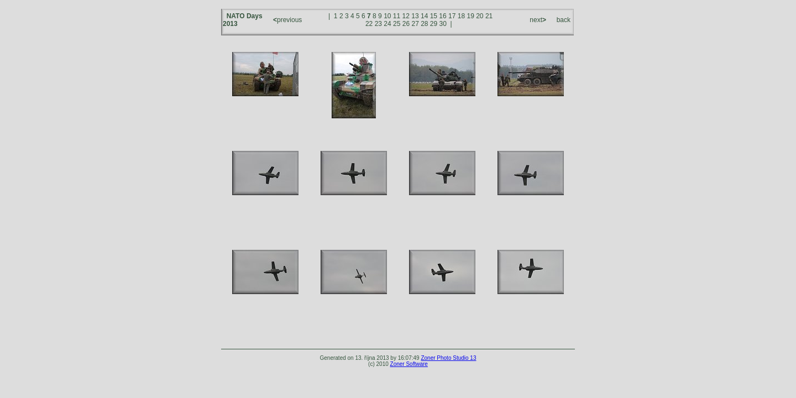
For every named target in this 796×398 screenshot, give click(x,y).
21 (489, 16)
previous (288, 20)
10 (387, 16)
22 (369, 24)
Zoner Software (409, 364)
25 (396, 24)
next (537, 20)
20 (479, 16)
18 (461, 16)
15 (433, 16)
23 (378, 24)
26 (406, 24)
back (563, 20)
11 (396, 16)
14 (424, 16)
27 (414, 24)
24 (387, 24)
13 (414, 16)
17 (451, 16)
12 (406, 16)
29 (433, 24)
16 (442, 16)
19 (470, 16)
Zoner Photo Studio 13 (448, 358)
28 (424, 24)
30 (443, 24)
